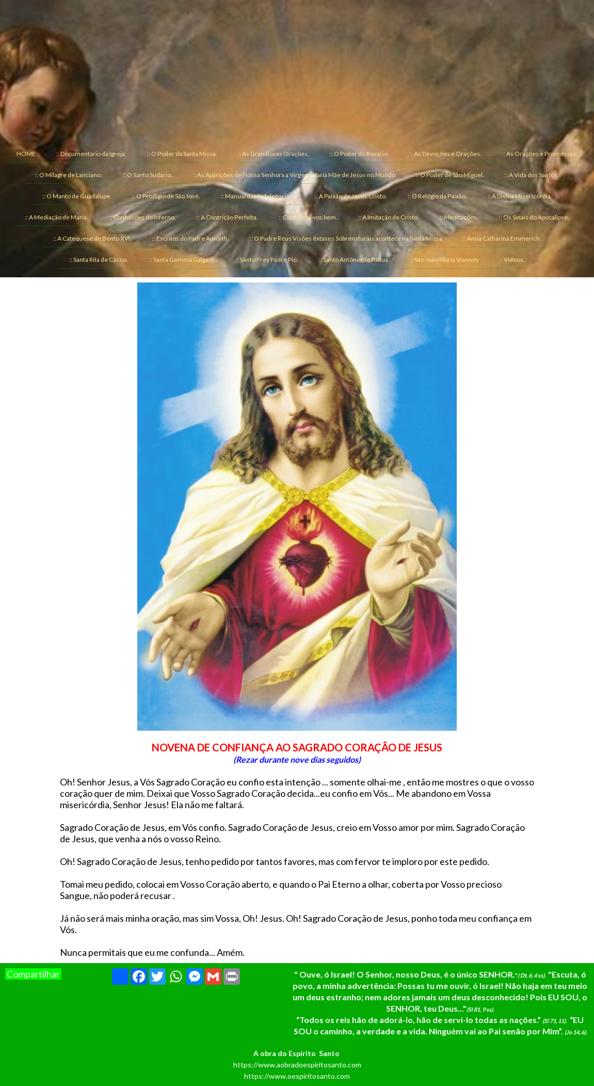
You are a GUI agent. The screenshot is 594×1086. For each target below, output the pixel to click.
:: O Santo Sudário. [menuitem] (147, 175)
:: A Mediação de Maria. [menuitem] (56, 217)
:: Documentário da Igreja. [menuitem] (91, 154)
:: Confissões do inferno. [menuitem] (142, 217)
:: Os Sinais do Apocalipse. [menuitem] (534, 217)
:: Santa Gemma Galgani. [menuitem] (182, 259)
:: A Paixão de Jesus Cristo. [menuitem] (351, 196)
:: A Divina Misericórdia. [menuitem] (520, 196)
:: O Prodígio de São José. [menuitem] (166, 196)
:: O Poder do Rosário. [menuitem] (359, 154)
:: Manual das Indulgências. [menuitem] (257, 196)
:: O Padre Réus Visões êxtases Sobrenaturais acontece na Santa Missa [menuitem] (346, 238)
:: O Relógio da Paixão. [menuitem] (437, 196)
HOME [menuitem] (26, 154)
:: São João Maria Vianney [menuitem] (444, 259)
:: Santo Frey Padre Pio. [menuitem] (267, 259)
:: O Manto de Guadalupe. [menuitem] (76, 196)
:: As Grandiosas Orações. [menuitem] (273, 154)
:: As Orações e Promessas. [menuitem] (539, 154)
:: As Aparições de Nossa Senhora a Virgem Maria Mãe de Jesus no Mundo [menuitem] (294, 175)
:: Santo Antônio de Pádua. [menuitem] (354, 259)
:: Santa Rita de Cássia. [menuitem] (99, 259)
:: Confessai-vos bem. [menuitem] (308, 217)
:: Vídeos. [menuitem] (512, 259)
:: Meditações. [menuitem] (459, 217)
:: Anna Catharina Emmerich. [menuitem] (502, 238)
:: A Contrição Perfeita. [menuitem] (227, 217)
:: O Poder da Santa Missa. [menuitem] (182, 154)
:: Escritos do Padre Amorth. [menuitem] (190, 238)
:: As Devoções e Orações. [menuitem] (445, 154)
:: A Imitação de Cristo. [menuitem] (388, 217)
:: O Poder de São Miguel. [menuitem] (450, 175)
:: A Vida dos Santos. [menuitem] (532, 175)
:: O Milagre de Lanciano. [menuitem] (68, 175)
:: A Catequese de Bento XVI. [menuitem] (92, 238)
